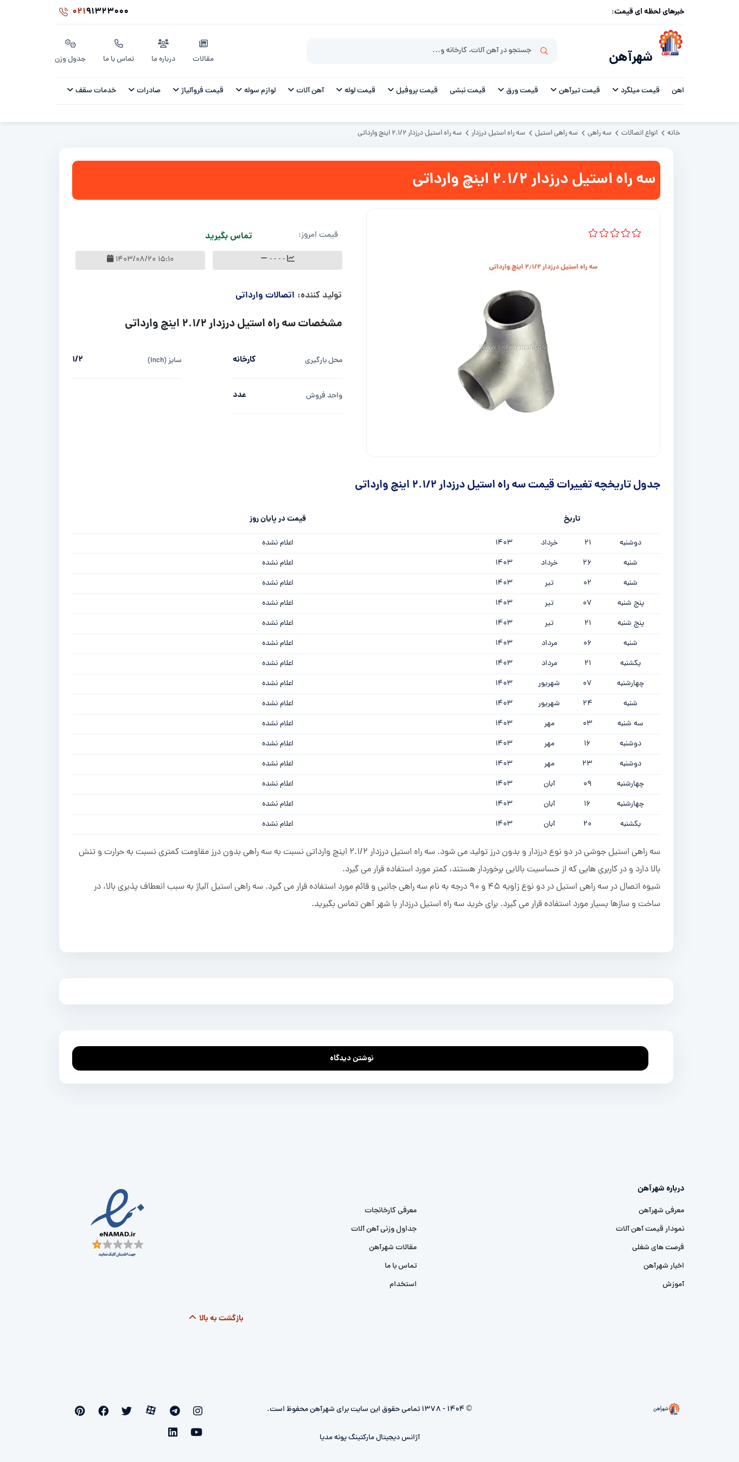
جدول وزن (71, 48)
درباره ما (165, 48)
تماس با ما (120, 48)
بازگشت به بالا (216, 1313)
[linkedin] (75, 1405)
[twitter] (146, 1405)
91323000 (92, 13)
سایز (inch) (165, 354)
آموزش (673, 1278)
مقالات (205, 48)
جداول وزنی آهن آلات (384, 1223)
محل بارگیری (323, 354)
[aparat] (164, 1405)
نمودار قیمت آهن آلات (650, 1223)
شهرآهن (627, 52)
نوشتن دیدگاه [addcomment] (357, 1050)
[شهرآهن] (668, 49)
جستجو (544, 49)
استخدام (403, 1278)
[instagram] (199, 1405)
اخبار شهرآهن (664, 1260)
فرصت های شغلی (658, 1242)
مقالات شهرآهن (393, 1242)
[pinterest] (110, 1405)
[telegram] (182, 1405)
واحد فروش (324, 390)
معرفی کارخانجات (391, 1205)
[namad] (118, 1217)
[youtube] (92, 1405)
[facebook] (128, 1405)
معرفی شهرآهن (661, 1205)
